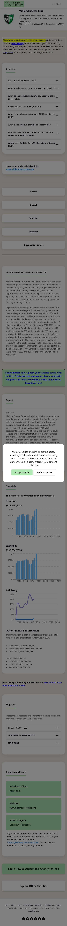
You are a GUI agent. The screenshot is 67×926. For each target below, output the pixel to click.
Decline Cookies (44, 472)
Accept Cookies (22, 472)
